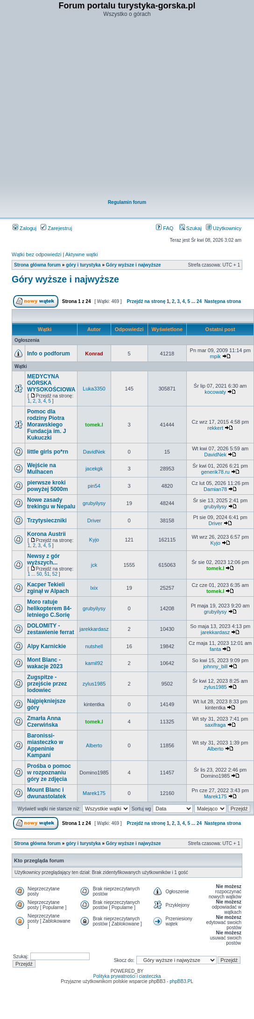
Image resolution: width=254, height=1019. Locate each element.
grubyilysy (94, 503)
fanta (215, 649)
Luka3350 (94, 388)
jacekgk (94, 468)
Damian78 (215, 489)
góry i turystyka (83, 264)
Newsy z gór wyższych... (43, 559)
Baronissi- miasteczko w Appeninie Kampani (45, 745)
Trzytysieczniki (47, 520)
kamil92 (94, 663)
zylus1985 (94, 684)
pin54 (94, 486)
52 (54, 574)
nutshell (94, 646)
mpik (215, 356)
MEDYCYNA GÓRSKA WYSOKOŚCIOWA (51, 383)
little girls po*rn (47, 451)
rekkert (215, 428)
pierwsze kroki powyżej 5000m (47, 485)
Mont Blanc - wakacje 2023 (45, 663)
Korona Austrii (46, 534)
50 (39, 574)
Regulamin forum (127, 202)
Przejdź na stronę (146, 301)
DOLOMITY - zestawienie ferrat (50, 629)
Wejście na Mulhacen (41, 468)
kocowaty (215, 392)
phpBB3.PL (181, 981)
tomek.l (94, 424)
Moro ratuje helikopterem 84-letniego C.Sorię (49, 608)
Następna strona (223, 301)
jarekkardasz (93, 629)
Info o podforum (48, 353)
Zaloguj (24, 228)
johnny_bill (215, 666)
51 (46, 574)
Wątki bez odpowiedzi (36, 254)
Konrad (94, 353)
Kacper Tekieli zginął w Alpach (48, 587)
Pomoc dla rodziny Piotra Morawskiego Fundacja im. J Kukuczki (46, 424)
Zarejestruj (56, 228)
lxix (94, 588)
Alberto (94, 745)
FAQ (164, 228)
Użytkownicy (223, 228)
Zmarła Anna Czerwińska (44, 721)
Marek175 (94, 793)
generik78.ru (215, 472)
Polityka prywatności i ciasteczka (127, 976)
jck (94, 565)
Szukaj (190, 228)
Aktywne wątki (81, 254)
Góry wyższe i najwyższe (133, 264)
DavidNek (94, 452)
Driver (94, 520)
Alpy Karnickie (46, 646)
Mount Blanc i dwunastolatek (46, 793)
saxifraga (215, 725)
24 (199, 301)
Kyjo (94, 539)
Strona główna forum (37, 264)
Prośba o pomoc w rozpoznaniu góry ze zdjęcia (49, 772)
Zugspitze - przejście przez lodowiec (47, 684)
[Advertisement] (121, 109)
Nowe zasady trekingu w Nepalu (51, 503)
